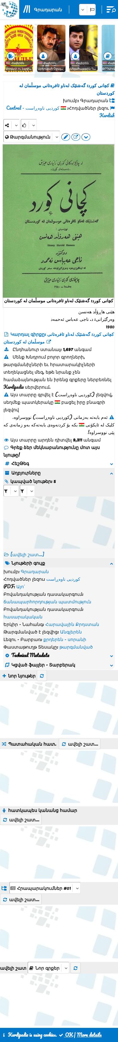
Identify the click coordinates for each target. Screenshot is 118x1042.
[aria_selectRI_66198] (11, 490)
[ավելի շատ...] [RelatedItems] (27, 554)
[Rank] (29, 124)
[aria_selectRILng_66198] (27, 490)
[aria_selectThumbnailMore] (48, 884)
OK (65, 1035)
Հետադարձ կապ (54, 1013)
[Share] (11, 124)
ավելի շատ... (79, 661)
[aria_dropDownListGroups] (45, 804)
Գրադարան (48, 9)
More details (89, 1035)
